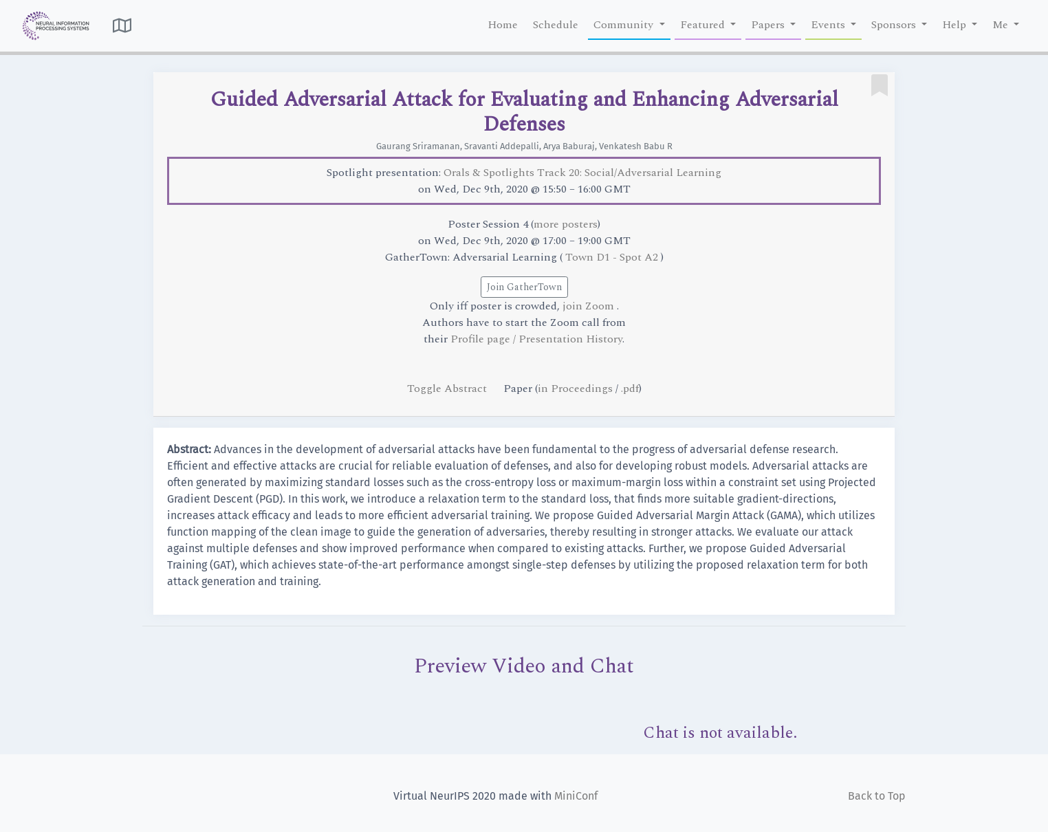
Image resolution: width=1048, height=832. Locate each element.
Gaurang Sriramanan (418, 146)
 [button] (122, 25)
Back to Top (877, 795)
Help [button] (955, 25)
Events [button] (829, 25)
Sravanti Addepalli (501, 146)
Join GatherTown (524, 287)
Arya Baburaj (569, 146)
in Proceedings (575, 388)
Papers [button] (769, 25)
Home (503, 25)
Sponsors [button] (895, 25)
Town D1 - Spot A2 (613, 257)
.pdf (630, 388)
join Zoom (590, 306)
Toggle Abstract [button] (448, 388)
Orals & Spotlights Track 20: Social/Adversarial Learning (582, 172)
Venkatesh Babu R (636, 146)
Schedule (555, 25)
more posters (566, 224)
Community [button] (624, 25)
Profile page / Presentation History (536, 339)
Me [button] (1001, 25)
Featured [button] (704, 25)
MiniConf (576, 795)
